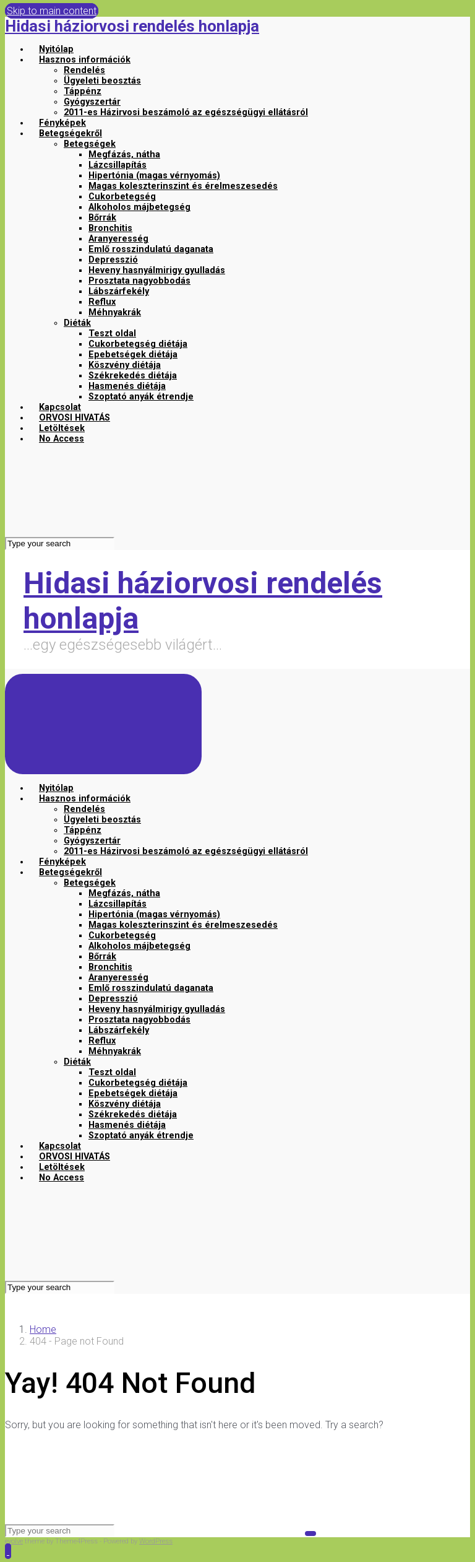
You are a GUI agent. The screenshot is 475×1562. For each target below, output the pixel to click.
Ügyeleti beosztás (102, 81)
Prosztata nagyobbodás (139, 281)
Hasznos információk (85, 60)
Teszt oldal (112, 333)
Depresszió (113, 260)
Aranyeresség (118, 238)
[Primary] (103, 724)
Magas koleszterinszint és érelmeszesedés (183, 186)
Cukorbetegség (122, 196)
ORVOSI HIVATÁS (74, 417)
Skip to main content (51, 11)
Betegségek (90, 144)
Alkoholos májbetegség (139, 207)
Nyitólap (56, 49)
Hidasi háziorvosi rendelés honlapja (132, 26)
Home (43, 1329)
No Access (61, 439)
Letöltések (62, 428)
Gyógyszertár (92, 102)
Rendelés (84, 70)
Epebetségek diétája (133, 354)
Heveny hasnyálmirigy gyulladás (156, 270)
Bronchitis (110, 228)
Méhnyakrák (114, 312)
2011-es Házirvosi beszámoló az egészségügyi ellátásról (186, 112)
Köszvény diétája (124, 365)
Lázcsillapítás (117, 165)
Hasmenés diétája (127, 386)
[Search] (59, 543)
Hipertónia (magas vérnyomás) (154, 175)
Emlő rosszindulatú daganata (150, 249)
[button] (8, 1551)
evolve (14, 1541)
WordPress (156, 1541)
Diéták (77, 323)
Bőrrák (102, 217)
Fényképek (62, 123)
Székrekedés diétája (132, 375)
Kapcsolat (60, 407)
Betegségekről (70, 133)
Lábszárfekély (118, 291)
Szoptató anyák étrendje (141, 396)
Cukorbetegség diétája (137, 344)
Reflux (102, 302)
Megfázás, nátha (124, 154)
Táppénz (82, 91)
